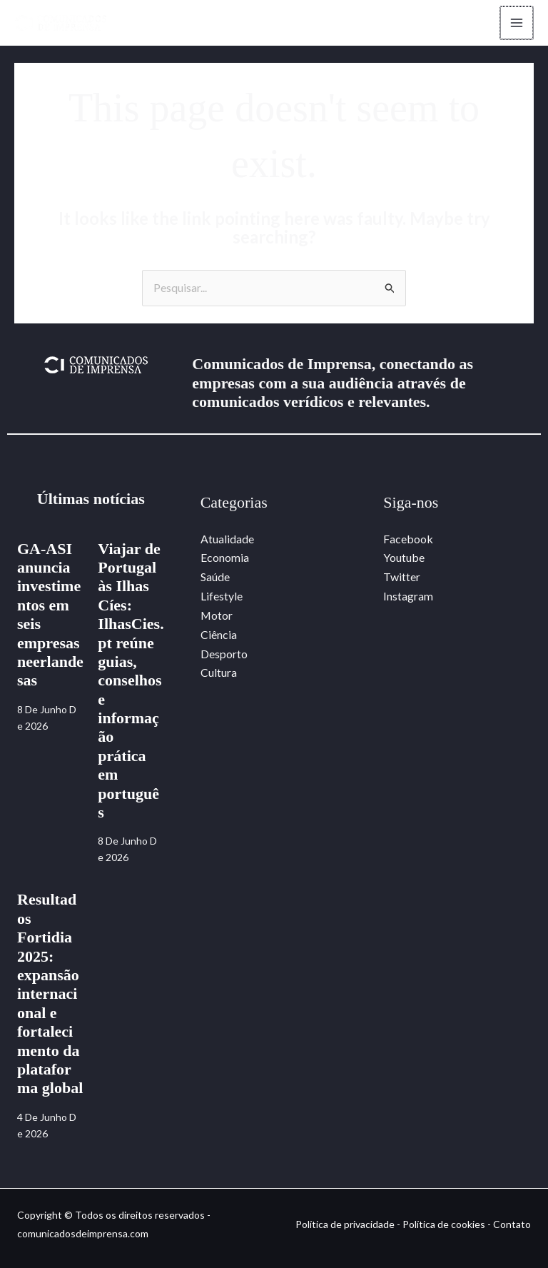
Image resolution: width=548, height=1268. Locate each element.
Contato (512, 1224)
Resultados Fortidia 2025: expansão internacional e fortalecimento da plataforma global (50, 994)
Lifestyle (222, 595)
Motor (217, 614)
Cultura (219, 671)
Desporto (224, 651)
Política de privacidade (345, 1224)
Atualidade (227, 538)
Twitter (401, 576)
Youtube (404, 558)
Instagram (408, 595)
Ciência (219, 633)
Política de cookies (443, 1224)
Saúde (215, 576)
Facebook (408, 538)
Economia (225, 558)
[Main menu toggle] (515, 23)
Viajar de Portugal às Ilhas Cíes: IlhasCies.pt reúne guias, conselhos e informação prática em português (130, 680)
